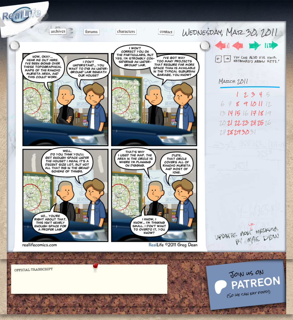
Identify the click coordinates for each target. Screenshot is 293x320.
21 (230, 122)
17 (253, 113)
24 (253, 122)
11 (260, 103)
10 (253, 103)
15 (237, 113)
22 (237, 122)
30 (245, 132)
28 (230, 132)
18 (260, 113)
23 (245, 122)
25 (260, 122)
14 (230, 113)
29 (237, 132)
